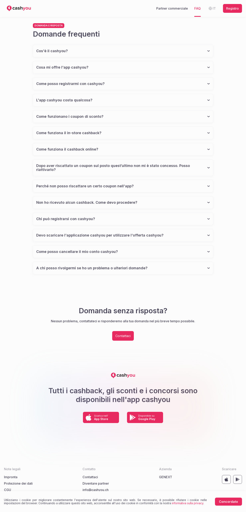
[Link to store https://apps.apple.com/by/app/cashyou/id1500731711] (101, 417)
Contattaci (123, 336)
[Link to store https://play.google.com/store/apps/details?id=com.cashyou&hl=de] (145, 417)
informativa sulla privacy (187, 503)
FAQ (197, 8)
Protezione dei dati (18, 483)
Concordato (228, 502)
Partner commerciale (172, 8)
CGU (7, 490)
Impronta (10, 477)
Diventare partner (96, 483)
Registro (232, 8)
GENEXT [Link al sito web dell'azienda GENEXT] (165, 477)
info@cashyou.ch (96, 490)
